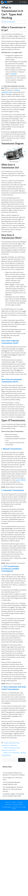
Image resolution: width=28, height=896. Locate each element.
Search (22, 760)
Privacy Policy (8, 804)
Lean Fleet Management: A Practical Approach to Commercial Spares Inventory (13, 789)
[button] (20, 2)
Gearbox (6, 743)
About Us (8, 802)
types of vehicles (21, 480)
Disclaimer (20, 802)
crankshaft (13, 74)
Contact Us (13, 802)
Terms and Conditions (18, 804)
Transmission (13, 745)
